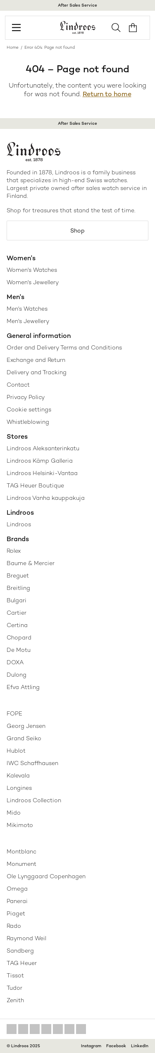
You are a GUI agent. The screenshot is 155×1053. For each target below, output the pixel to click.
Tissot (15, 975)
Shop (77, 230)
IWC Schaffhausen (32, 763)
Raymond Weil (26, 938)
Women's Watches (32, 269)
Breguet (18, 575)
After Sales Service (77, 5)
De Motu (19, 650)
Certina (17, 625)
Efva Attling (23, 687)
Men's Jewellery (28, 321)
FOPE (14, 713)
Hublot (16, 750)
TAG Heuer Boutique (35, 485)
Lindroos (19, 524)
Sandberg (20, 950)
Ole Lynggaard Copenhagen (46, 876)
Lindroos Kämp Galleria (40, 460)
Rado (14, 925)
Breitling (18, 588)
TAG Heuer (22, 963)
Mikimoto (20, 825)
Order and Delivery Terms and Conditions (64, 347)
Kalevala (18, 775)
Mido (14, 812)
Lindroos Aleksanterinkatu (43, 448)
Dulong (16, 674)
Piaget (16, 913)
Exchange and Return (36, 360)
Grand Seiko (24, 738)
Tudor (14, 987)
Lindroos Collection (34, 800)
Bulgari (16, 600)
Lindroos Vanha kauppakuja (46, 498)
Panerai (17, 901)
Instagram (91, 1045)
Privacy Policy (26, 397)
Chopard (19, 637)
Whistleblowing (28, 421)
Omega (17, 888)
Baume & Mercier (31, 563)
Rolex (14, 550)
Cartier (16, 612)
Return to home (107, 94)
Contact (18, 384)
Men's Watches (27, 308)
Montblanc (21, 851)
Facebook (116, 1045)
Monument (21, 864)
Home (13, 47)
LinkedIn (139, 1045)
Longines (19, 788)
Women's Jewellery (33, 282)
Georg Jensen (26, 726)
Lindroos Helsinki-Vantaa (42, 473)
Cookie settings (29, 409)
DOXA (15, 662)
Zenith (15, 1000)
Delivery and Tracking (37, 372)
